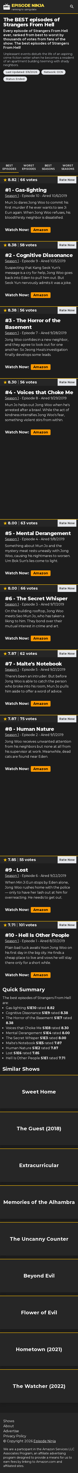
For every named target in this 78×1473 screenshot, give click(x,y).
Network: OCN (53, 72)
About (8, 1426)
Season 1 (12, 196)
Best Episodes (9, 167)
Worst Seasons (67, 167)
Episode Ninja (44, 1441)
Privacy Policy (14, 1436)
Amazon (40, 230)
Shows (8, 1421)
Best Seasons (48, 167)
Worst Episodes (29, 167)
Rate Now (67, 180)
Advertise (11, 1431)
